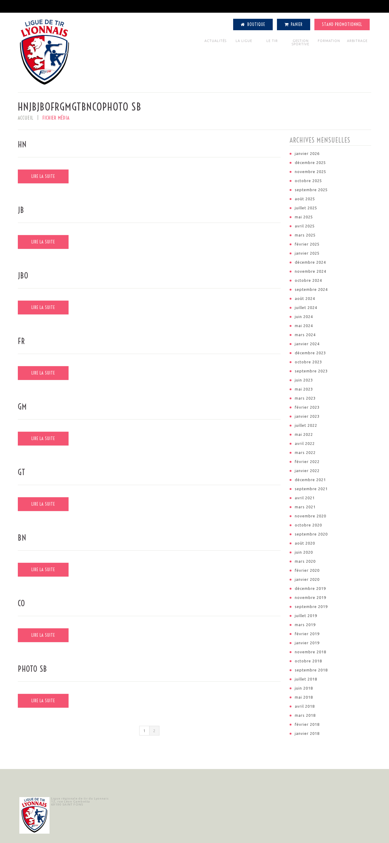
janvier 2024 (307, 344)
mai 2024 (304, 325)
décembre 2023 (310, 353)
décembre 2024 (310, 262)
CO (21, 603)
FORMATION (329, 41)
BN (22, 538)
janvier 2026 (307, 153)
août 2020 (305, 543)
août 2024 (305, 298)
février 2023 (307, 407)
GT (21, 472)
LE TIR (272, 41)
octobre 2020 (308, 525)
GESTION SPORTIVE (300, 42)
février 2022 (307, 461)
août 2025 (305, 199)
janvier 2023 (307, 416)
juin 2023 (304, 380)
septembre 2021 (311, 489)
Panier (294, 24)
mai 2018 (304, 697)
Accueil (26, 118)
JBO (23, 276)
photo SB (32, 669)
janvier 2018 (307, 733)
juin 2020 (304, 552)
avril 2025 (305, 226)
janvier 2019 (307, 643)
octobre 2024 (308, 280)
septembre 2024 (311, 289)
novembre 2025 (310, 171)
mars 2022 (305, 452)
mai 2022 (304, 434)
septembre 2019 (311, 606)
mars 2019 (305, 625)
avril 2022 (305, 443)
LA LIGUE (244, 41)
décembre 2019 (310, 588)
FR (21, 341)
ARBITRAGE (357, 41)
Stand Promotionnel (342, 24)
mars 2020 (305, 561)
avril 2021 (305, 498)
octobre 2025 (308, 181)
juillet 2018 (306, 679)
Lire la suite (43, 176)
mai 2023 (304, 389)
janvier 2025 (307, 253)
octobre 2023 (308, 362)
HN (22, 145)
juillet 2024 (306, 307)
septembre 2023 (311, 371)
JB (21, 210)
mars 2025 (305, 235)
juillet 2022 (306, 425)
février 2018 (307, 724)
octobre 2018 (308, 661)
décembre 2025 (310, 162)
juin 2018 (304, 688)
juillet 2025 (306, 208)
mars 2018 (305, 715)
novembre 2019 (310, 597)
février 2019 (307, 634)
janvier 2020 (307, 579)
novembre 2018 (310, 652)
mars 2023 (305, 398)
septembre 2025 (311, 190)
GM (22, 407)
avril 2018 (305, 706)
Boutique (253, 24)
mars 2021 (305, 507)
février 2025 (307, 244)
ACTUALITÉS (215, 41)
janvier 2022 (307, 470)
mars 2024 (305, 335)
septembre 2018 (311, 670)
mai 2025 (304, 217)
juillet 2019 (306, 615)
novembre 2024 (310, 271)
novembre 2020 (310, 516)
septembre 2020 (311, 534)
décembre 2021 (310, 480)
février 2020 (307, 570)
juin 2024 (304, 316)
